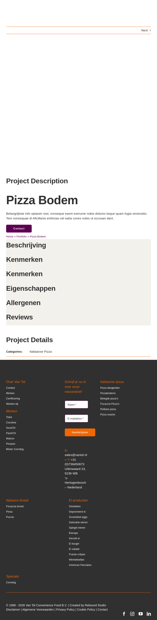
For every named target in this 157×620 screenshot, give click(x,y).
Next (144, 30)
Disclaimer (13, 609)
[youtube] (141, 614)
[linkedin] (149, 614)
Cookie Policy (86, 609)
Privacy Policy (65, 609)
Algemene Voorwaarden (38, 609)
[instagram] (132, 614)
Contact (103, 609)
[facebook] (124, 614)
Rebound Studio (95, 605)
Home (9, 236)
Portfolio (22, 236)
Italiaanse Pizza (41, 351)
